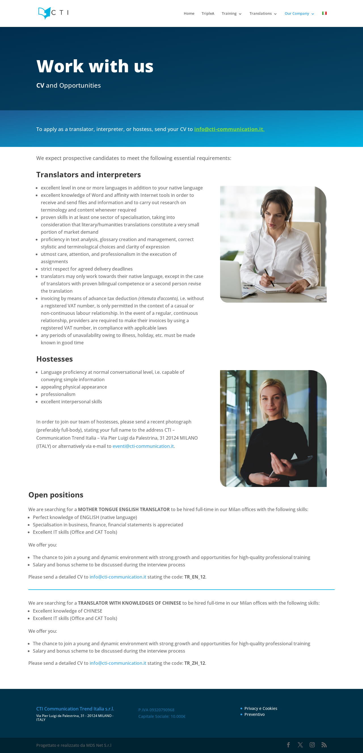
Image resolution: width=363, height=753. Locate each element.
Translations (261, 13)
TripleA (208, 13)
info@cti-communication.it (118, 577)
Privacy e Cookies (260, 708)
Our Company (297, 13)
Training (229, 13)
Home (189, 13)
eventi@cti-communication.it (143, 446)
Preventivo (254, 714)
